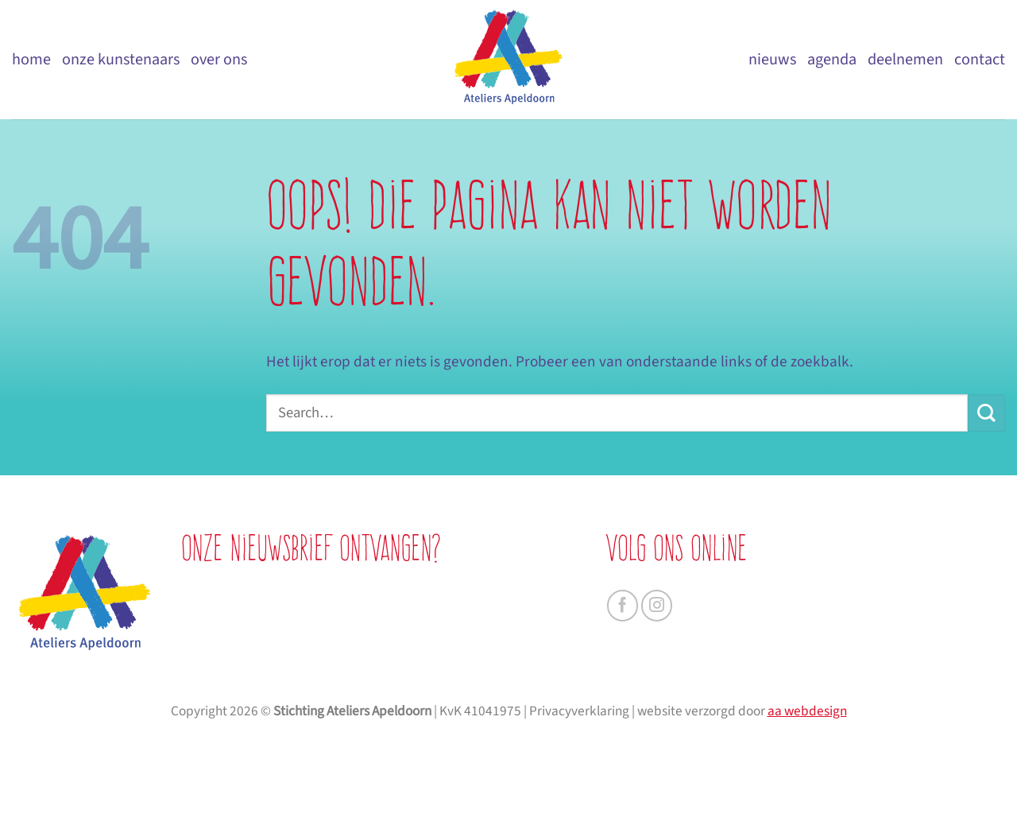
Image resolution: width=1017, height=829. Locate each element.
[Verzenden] (986, 413)
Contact (979, 59)
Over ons (219, 59)
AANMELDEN (340, 735)
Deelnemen (905, 59)
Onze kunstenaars (121, 59)
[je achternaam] (340, 651)
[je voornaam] (340, 613)
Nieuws (772, 59)
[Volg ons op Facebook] (623, 606)
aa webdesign (807, 805)
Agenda (832, 59)
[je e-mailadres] (340, 688)
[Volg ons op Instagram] (657, 606)
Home (31, 59)
